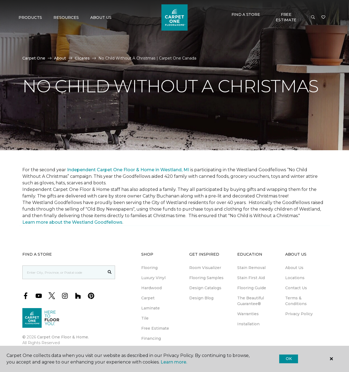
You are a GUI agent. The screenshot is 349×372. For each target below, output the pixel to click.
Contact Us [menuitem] (296, 287)
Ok (288, 358)
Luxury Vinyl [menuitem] (153, 277)
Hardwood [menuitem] (151, 287)
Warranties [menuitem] (248, 313)
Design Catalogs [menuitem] (205, 287)
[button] (313, 17)
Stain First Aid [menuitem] (251, 277)
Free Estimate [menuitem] (155, 328)
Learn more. (174, 362)
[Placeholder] (63, 272)
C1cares (82, 58)
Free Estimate (286, 17)
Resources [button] (66, 17)
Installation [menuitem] (248, 323)
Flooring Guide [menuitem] (251, 287)
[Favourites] (323, 17)
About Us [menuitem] (294, 267)
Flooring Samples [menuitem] (206, 277)
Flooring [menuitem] (149, 267)
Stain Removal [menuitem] (251, 267)
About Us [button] (101, 17)
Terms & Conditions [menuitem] (296, 301)
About (60, 58)
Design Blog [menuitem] (201, 298)
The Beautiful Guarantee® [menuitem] (250, 301)
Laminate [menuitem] (150, 308)
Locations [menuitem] (295, 277)
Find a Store (245, 14)
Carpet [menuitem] (148, 298)
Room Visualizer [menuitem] (205, 267)
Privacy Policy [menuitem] (299, 313)
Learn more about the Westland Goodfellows (72, 222)
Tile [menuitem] (145, 318)
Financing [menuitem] (151, 338)
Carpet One (33, 58)
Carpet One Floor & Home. (63, 337)
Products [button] (30, 17)
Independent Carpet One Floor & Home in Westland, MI (128, 169)
